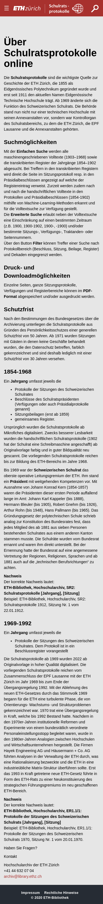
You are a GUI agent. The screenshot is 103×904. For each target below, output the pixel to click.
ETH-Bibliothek (56, 898)
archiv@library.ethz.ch (23, 876)
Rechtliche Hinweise (61, 893)
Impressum (30, 893)
